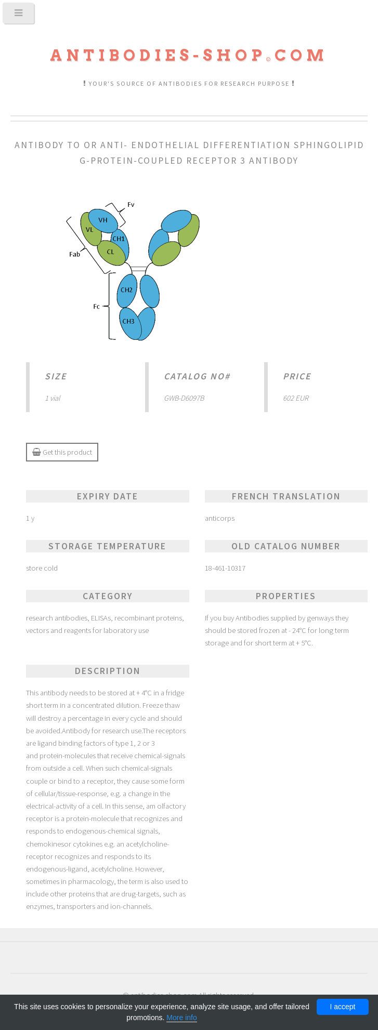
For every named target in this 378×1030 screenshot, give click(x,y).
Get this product (62, 452)
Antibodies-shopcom (189, 55)
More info (181, 1017)
